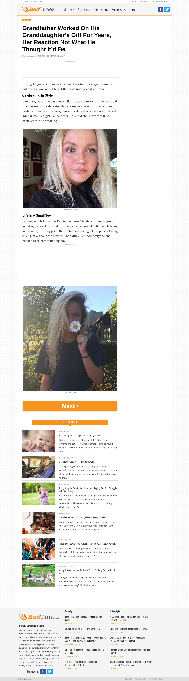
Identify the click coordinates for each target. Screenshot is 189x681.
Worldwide (26, 20)
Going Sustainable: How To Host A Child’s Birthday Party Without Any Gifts (88, 571)
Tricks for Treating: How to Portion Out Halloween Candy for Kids (88, 543)
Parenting (102, 10)
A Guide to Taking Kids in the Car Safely (77, 461)
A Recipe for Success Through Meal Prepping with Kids (83, 517)
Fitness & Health (124, 10)
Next (70, 405)
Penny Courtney (29, 56)
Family (70, 10)
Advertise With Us (160, 1)
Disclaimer (132, 1)
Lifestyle (85, 10)
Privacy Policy (144, 1)
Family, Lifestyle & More (32, 1)
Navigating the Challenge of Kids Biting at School (81, 435)
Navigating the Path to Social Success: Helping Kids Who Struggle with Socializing (88, 489)
